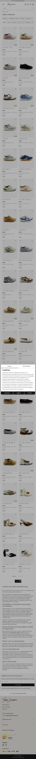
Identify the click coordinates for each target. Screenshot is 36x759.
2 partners (31, 375)
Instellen (30, 393)
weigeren (19, 393)
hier (20, 385)
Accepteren (7, 393)
